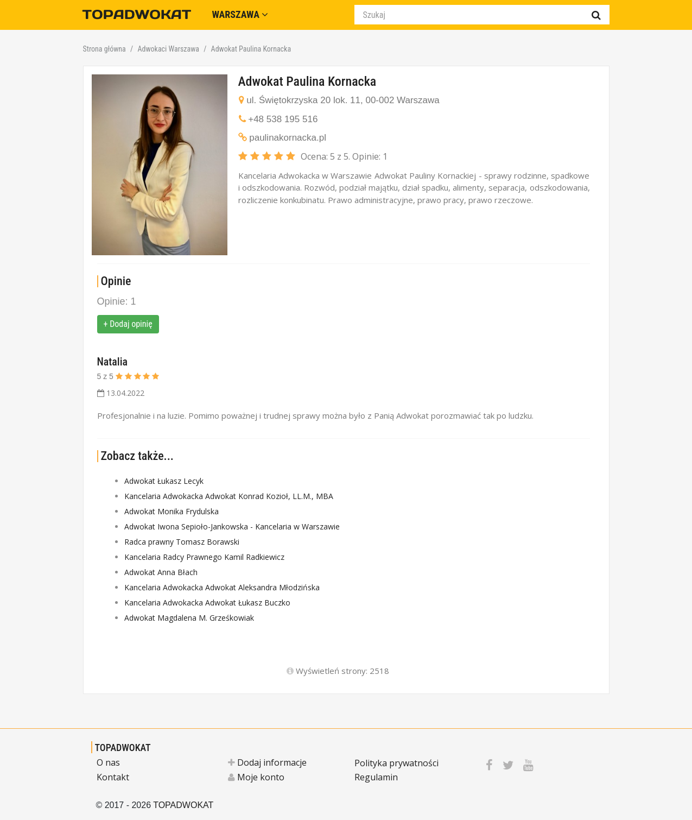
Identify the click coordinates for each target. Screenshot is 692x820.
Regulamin (376, 777)
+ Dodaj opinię (128, 324)
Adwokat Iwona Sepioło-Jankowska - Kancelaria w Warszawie (232, 526)
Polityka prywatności (396, 763)
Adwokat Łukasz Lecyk (164, 481)
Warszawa (240, 14)
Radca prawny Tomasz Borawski (181, 542)
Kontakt (113, 777)
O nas (108, 762)
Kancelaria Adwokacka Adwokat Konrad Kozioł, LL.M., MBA (228, 496)
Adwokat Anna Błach (161, 572)
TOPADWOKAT (123, 747)
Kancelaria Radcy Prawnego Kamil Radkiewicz (204, 557)
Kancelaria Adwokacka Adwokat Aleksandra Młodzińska (222, 587)
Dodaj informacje (267, 762)
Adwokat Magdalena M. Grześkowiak (189, 618)
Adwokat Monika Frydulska (171, 511)
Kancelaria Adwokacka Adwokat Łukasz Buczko (207, 602)
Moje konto (256, 777)
